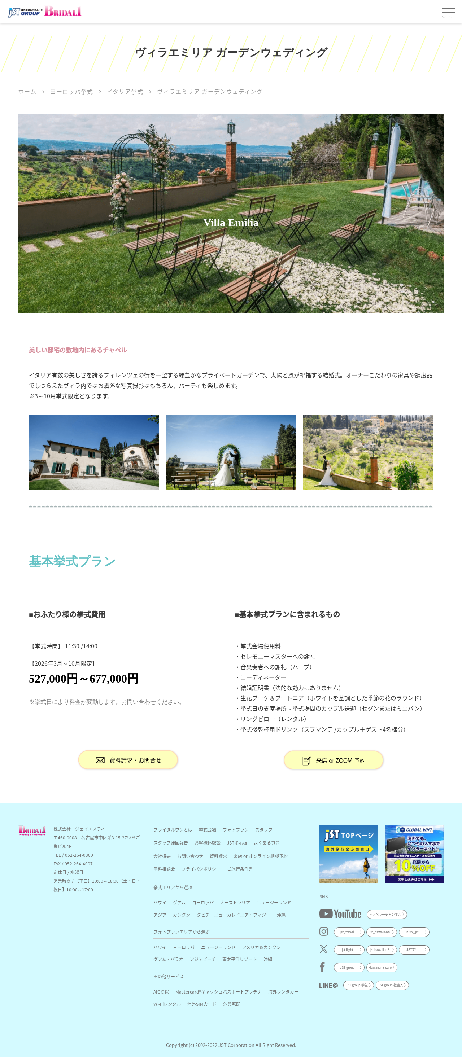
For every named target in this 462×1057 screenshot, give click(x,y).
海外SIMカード (202, 1004)
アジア (159, 915)
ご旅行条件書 (240, 869)
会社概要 (162, 856)
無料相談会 (164, 869)
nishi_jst (412, 932)
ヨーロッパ (203, 902)
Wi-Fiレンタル (167, 1004)
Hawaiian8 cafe (380, 967)
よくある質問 (267, 842)
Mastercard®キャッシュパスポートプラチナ (218, 991)
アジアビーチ (203, 959)
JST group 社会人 (390, 985)
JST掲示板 (237, 842)
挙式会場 (207, 829)
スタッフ (264, 829)
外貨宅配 (231, 1004)
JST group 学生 (357, 985)
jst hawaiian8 (379, 949)
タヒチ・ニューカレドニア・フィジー (233, 915)
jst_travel (347, 932)
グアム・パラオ (168, 959)
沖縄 (281, 915)
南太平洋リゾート (239, 959)
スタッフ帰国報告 (170, 842)
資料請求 (218, 856)
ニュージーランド (274, 902)
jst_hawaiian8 (380, 932)
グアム (179, 902)
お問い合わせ (190, 856)
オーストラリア (235, 902)
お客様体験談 (208, 842)
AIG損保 (161, 991)
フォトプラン (236, 829)
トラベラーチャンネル (385, 914)
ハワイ (159, 902)
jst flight (347, 949)
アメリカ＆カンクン (261, 947)
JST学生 (412, 949)
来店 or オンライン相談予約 (261, 856)
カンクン (181, 915)
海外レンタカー (283, 991)
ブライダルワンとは (172, 829)
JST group (347, 967)
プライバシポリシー (201, 869)
